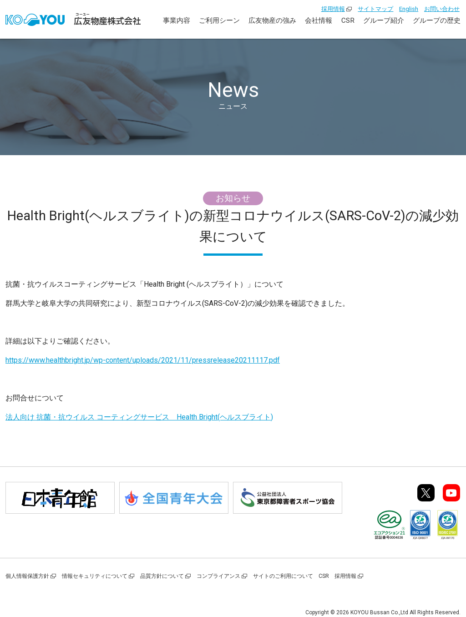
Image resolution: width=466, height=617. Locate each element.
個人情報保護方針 (27, 576)
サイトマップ (375, 8)
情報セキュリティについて (94, 576)
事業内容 (176, 20)
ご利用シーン (219, 20)
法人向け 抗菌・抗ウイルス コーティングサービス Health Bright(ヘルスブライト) (139, 417)
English (408, 8)
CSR (348, 20)
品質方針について (162, 576)
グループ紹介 (383, 20)
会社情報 (318, 20)
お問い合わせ (442, 8)
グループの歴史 (437, 20)
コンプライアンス (218, 576)
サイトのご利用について (283, 576)
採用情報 (333, 8)
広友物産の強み (272, 20)
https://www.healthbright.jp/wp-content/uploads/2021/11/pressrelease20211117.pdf (142, 360)
